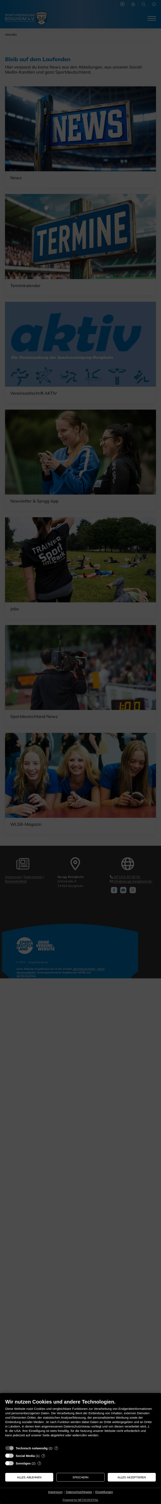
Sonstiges (23, 1463)
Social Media (25, 1456)
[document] (80, 1421)
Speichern (80, 1477)
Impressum (55, 1492)
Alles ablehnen (29, 1477)
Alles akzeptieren (131, 1477)
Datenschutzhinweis (79, 1492)
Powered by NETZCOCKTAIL (80, 1499)
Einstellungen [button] (104, 1492)
